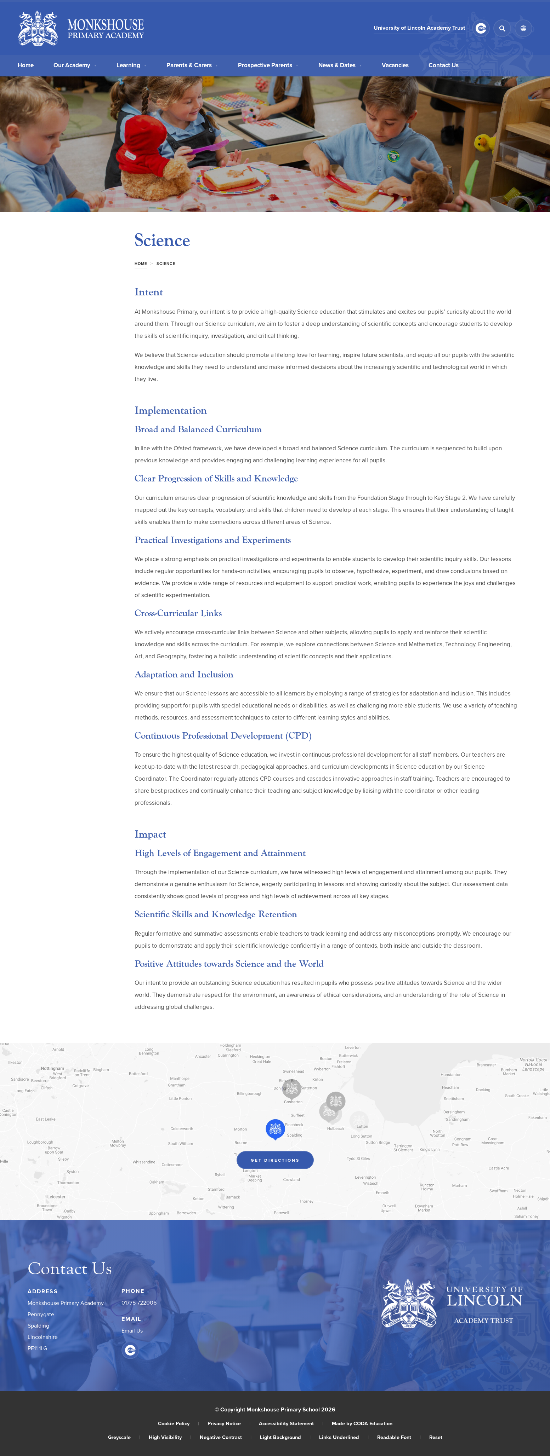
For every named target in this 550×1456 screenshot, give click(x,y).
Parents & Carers (192, 64)
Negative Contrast (225, 1437)
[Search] (502, 28)
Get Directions (275, 1160)
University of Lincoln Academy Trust (419, 28)
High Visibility (170, 1437)
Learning (132, 64)
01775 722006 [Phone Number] (139, 1302)
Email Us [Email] (132, 1330)
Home (26, 64)
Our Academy (75, 64)
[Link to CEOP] (481, 28)
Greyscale (124, 1437)
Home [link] (141, 263)
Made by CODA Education (362, 1423)
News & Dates (340, 64)
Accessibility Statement (291, 1423)
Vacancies (395, 64)
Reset (435, 1437)
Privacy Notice (229, 1423)
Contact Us (444, 64)
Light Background (285, 1437)
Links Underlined (344, 1437)
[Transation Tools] (523, 28)
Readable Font (399, 1437)
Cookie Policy (178, 1423)
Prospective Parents (268, 64)
